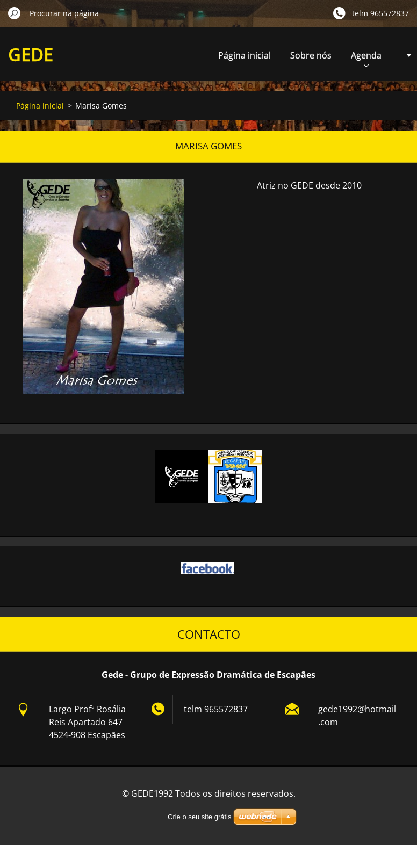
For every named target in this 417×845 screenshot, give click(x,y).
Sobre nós (311, 55)
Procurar (14, 13)
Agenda (366, 58)
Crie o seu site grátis (200, 817)
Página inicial (244, 55)
